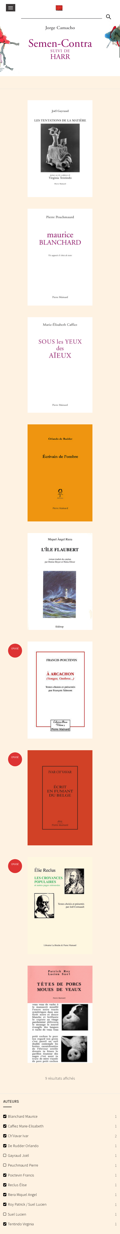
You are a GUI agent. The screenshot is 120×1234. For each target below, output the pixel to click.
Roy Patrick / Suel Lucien (27, 1204)
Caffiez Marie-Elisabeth (25, 1126)
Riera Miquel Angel (22, 1194)
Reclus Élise (17, 1184)
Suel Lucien (17, 1214)
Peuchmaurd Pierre (23, 1165)
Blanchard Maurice (23, 1116)
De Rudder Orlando (23, 1145)
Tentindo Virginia (21, 1224)
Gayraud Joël (18, 1155)
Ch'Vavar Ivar (18, 1135)
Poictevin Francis (21, 1175)
